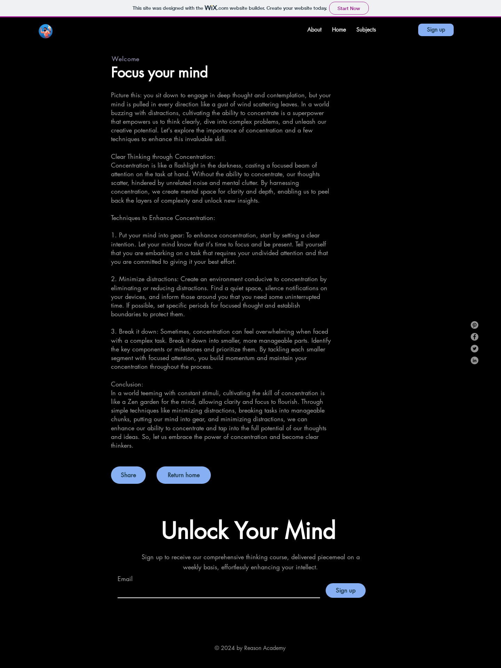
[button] (366, 30)
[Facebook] (474, 337)
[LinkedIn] (474, 360)
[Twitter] (474, 348)
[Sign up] (436, 30)
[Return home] (184, 475)
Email (125, 579)
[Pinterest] (474, 325)
